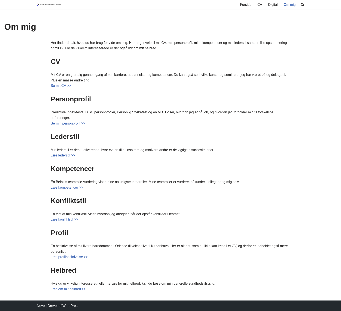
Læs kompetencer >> (67, 187)
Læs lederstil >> (63, 155)
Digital (273, 4)
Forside (245, 4)
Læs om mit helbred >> (68, 289)
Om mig (290, 4)
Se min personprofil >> (68, 123)
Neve (41, 306)
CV (259, 4)
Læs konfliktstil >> (64, 219)
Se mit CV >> (61, 85)
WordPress (70, 306)
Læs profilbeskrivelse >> (69, 257)
